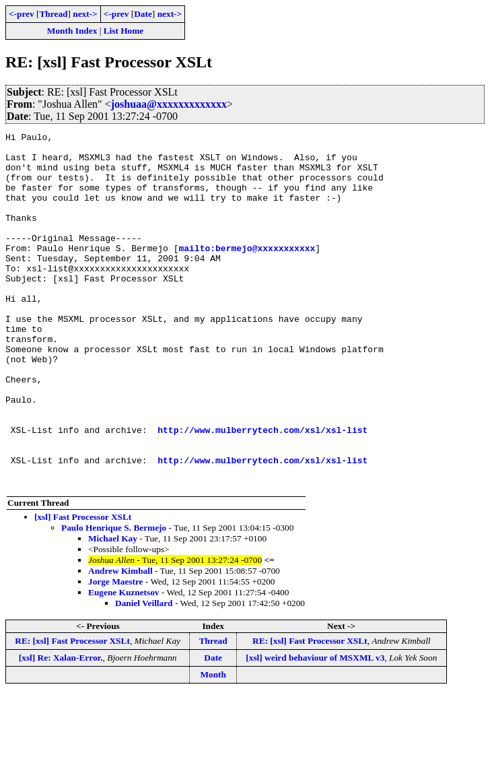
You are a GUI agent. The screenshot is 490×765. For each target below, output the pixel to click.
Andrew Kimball (120, 641)
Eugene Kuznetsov (124, 663)
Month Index (72, 31)
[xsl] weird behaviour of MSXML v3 (315, 728)
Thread (53, 14)
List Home (124, 31)
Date (143, 14)
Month (213, 745)
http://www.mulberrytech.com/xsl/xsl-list (263, 490)
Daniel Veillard (144, 674)
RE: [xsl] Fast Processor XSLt (72, 711)
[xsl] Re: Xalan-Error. (61, 728)
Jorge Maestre (115, 652)
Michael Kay (112, 609)
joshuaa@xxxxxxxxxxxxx (169, 104)
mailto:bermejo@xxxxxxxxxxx (246, 272)
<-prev (21, 14)
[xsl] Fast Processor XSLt (82, 588)
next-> (85, 14)
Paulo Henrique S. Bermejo (113, 598)
